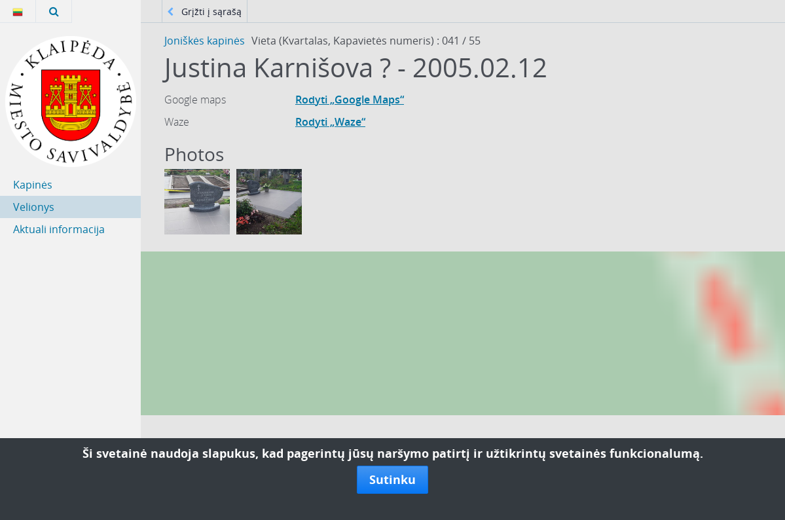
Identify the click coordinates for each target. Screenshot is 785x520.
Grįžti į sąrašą (204, 11)
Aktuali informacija (59, 229)
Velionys (33, 207)
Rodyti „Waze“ (330, 122)
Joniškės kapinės (204, 40)
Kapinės (32, 184)
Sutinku (392, 479)
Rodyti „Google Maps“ (349, 99)
